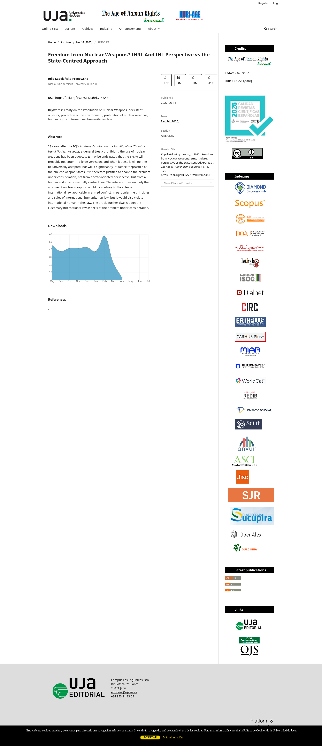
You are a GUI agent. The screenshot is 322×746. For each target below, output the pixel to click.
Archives (87, 29)
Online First (50, 29)
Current (69, 29)
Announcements (130, 29)
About (152, 29)
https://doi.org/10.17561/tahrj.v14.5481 (82, 98)
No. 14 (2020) (84, 42)
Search (270, 29)
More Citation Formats (178, 183)
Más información (173, 737)
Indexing (106, 29)
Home (52, 42)
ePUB (211, 83)
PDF (166, 83)
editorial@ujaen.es (124, 692)
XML (180, 83)
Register (263, 3)
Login (276, 3)
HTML (195, 83)
